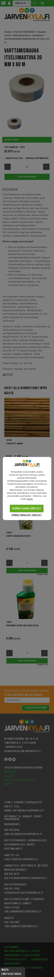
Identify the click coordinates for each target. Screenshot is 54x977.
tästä (30, 499)
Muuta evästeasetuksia (11, 972)
